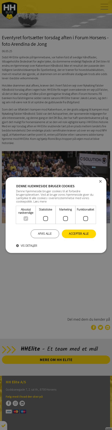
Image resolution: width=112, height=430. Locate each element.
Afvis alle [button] (45, 233)
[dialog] (56, 215)
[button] (26, 245)
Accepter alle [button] (79, 233)
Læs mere (40, 201)
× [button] (100, 181)
